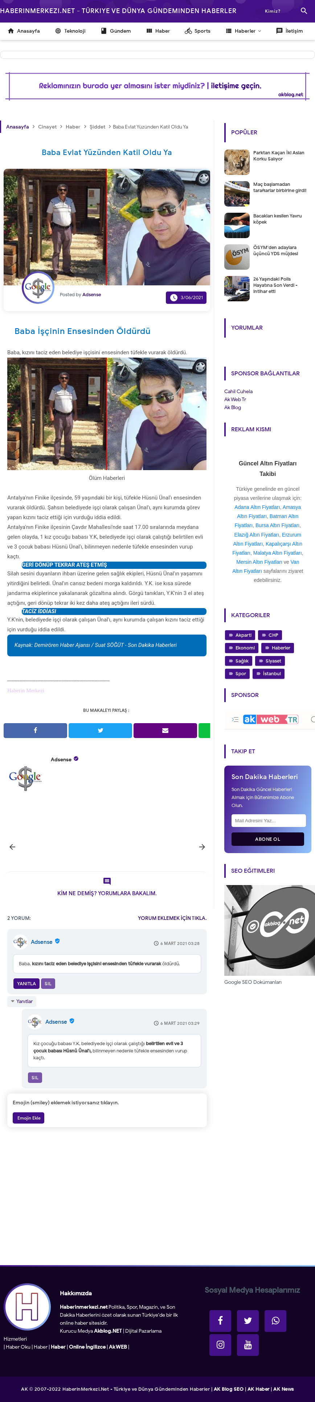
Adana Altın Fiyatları (257, 507)
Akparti (243, 635)
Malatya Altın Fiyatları (277, 553)
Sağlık (242, 661)
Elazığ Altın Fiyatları (256, 535)
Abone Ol (267, 839)
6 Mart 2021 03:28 (180, 943)
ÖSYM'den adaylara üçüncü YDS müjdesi (275, 250)
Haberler (281, 648)
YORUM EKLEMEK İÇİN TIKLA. (172, 918)
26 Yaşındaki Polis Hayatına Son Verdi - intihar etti (275, 285)
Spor (241, 674)
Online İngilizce (87, 1347)
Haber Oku (18, 1347)
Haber (41, 1347)
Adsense (61, 760)
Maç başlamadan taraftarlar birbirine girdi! (279, 187)
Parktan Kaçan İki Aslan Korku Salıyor (278, 156)
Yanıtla (26, 984)
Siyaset (273, 661)
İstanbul (272, 674)
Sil (48, 984)
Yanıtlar (24, 1001)
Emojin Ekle (28, 1118)
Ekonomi (245, 648)
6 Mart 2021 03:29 (180, 1023)
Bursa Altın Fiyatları (277, 525)
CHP (273, 635)
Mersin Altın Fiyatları (259, 562)
